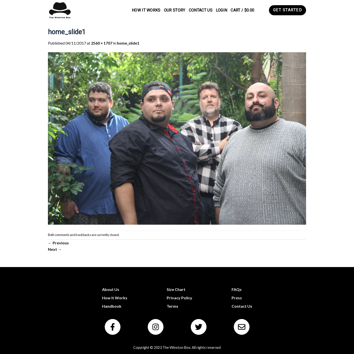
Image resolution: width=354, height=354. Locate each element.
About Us (110, 289)
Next (55, 249)
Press (237, 297)
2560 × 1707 (101, 43)
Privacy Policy (179, 297)
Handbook (111, 306)
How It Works (146, 10)
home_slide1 (128, 43)
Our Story (174, 10)
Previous (58, 242)
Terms (172, 306)
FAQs (237, 289)
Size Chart (176, 289)
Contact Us (200, 10)
